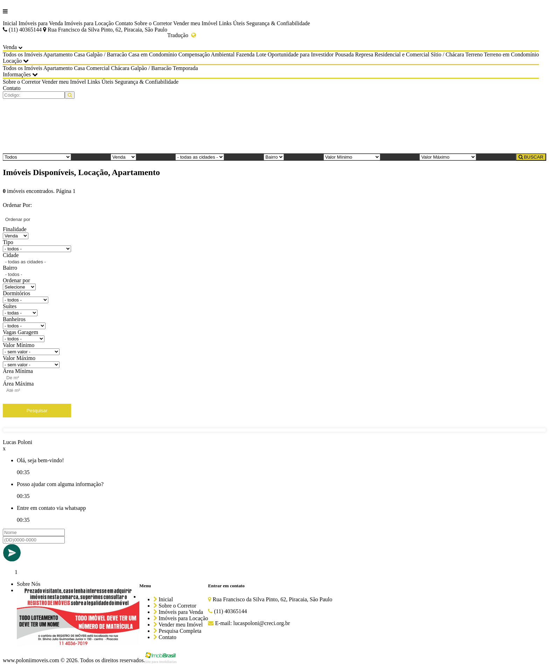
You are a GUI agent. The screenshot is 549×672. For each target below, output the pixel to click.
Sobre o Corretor (153, 23)
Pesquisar (37, 410)
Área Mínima (18, 371)
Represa (364, 54)
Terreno (474, 54)
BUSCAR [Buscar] (531, 157)
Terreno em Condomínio (511, 54)
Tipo (8, 242)
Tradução (181, 35)
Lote (261, 54)
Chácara (120, 68)
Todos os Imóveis (22, 54)
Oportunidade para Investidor (301, 54)
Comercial (98, 68)
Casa (79, 54)
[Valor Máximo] (447, 157)
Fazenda (245, 54)
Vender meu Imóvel (195, 23)
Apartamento (58, 54)
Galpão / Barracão (106, 54)
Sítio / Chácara (447, 54)
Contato (124, 23)
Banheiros (14, 319)
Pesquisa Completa (177, 631)
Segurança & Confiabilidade (278, 23)
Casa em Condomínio (152, 54)
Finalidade (15, 229)
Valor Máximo (19, 358)
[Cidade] (199, 157)
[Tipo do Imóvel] (37, 157)
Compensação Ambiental (206, 54)
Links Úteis (232, 23)
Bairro (10, 268)
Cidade (11, 255)
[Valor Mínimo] (352, 157)
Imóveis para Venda (41, 23)
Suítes (9, 306)
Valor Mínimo (18, 345)
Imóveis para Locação (89, 23)
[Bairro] (274, 157)
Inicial (10, 23)
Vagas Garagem (20, 332)
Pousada (344, 54)
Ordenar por (16, 280)
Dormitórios (16, 293)
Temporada (185, 68)
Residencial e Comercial (402, 54)
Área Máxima (18, 384)
